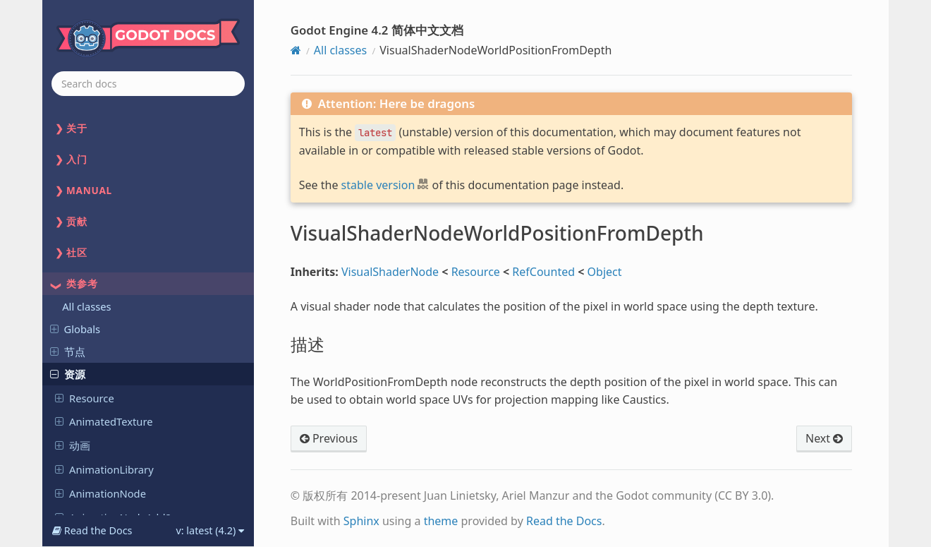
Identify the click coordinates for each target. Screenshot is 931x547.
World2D (83, 326)
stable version (378, 185)
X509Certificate (98, 422)
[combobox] (148, 83)
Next (824, 438)
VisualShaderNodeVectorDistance (122, 114)
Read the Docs (564, 521)
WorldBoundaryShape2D (122, 374)
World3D (83, 350)
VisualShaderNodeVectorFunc (134, 145)
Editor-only (83, 469)
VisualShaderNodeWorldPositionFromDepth (123, 248)
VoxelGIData (92, 302)
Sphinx (361, 521)
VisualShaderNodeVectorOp (130, 193)
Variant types (89, 491)
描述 (89, 278)
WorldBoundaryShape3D (122, 398)
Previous (329, 438)
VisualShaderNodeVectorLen (131, 169)
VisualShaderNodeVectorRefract (139, 217)
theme (441, 521)
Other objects (90, 446)
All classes (340, 50)
